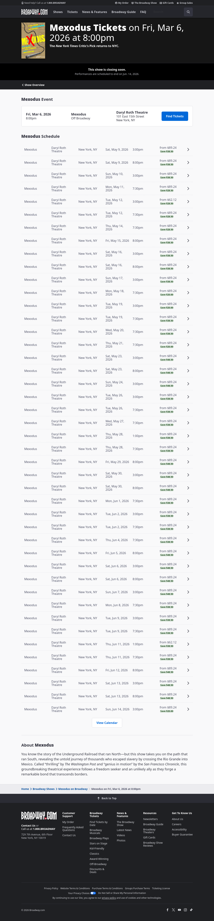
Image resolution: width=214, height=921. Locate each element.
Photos (121, 840)
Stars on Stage (98, 843)
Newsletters (150, 819)
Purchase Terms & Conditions (107, 888)
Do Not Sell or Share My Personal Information (122, 893)
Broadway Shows (42, 789)
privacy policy (109, 897)
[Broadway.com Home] (34, 12)
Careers (176, 824)
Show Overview (33, 84)
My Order (121, 2)
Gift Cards (167, 2)
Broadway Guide (124, 11)
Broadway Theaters (149, 831)
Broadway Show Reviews (153, 844)
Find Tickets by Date (98, 823)
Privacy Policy (51, 888)
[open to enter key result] (188, 11)
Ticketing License (161, 888)
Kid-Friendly (97, 848)
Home (25, 789)
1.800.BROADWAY (43, 2)
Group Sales (185, 2)
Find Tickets (175, 116)
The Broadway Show (144, 2)
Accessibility (179, 829)
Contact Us (28, 825)
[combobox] (171, 11)
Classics (94, 853)
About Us (177, 819)
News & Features (94, 11)
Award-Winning (99, 859)
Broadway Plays (99, 838)
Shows (58, 11)
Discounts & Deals (97, 870)
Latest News (124, 830)
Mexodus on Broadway (71, 789)
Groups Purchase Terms (137, 888)
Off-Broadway (98, 864)
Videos (121, 835)
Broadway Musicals (96, 831)
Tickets (72, 11)
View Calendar (107, 723)
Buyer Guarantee (182, 834)
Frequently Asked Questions (73, 828)
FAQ (143, 11)
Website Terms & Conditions (75, 888)
